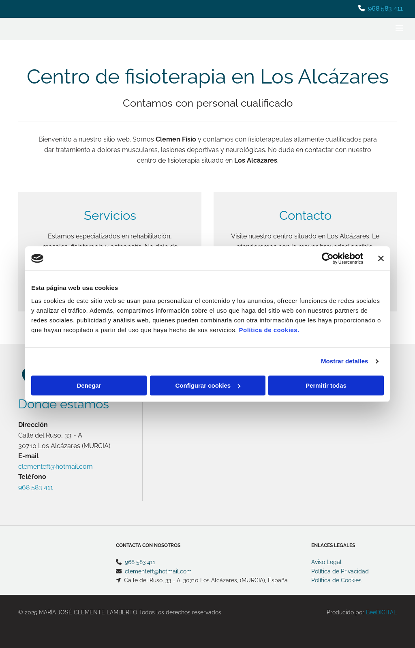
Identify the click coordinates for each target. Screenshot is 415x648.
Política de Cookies (336, 580)
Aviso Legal (326, 562)
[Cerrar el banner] (381, 258)
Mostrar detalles (344, 361)
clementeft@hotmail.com (55, 466)
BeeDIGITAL (381, 612)
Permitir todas (326, 385)
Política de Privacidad (340, 571)
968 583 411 (385, 8)
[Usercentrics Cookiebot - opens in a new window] (327, 258)
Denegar (89, 385)
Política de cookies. (269, 329)
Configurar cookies (207, 385)
